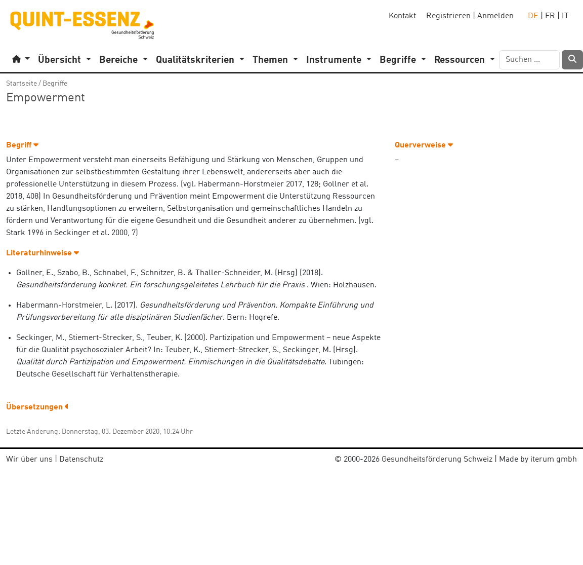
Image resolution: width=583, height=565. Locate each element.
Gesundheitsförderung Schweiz (437, 460)
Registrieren (448, 16)
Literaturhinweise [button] (42, 253)
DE (533, 16)
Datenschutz (81, 460)
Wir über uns (29, 460)
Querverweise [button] (424, 145)
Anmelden (495, 16)
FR (550, 16)
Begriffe (55, 83)
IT (565, 16)
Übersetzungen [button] (37, 407)
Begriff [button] (22, 145)
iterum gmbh (553, 460)
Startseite (21, 83)
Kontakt (402, 16)
